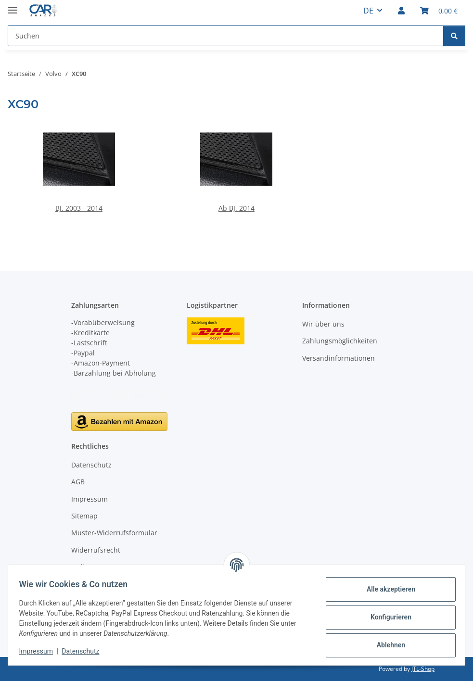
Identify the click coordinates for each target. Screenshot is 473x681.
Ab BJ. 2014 (236, 208)
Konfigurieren (386, 617)
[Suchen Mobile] (226, 35)
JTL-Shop (423, 669)
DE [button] (368, 10)
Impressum (40, 651)
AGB (78, 481)
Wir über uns (323, 323)
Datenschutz (85, 651)
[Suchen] (454, 35)
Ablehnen (386, 645)
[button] (401, 10)
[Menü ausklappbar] (12, 6)
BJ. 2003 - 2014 (78, 208)
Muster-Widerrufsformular (114, 532)
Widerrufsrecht (95, 550)
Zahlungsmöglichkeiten (339, 340)
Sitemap (84, 515)
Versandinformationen (338, 358)
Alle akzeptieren (386, 589)
